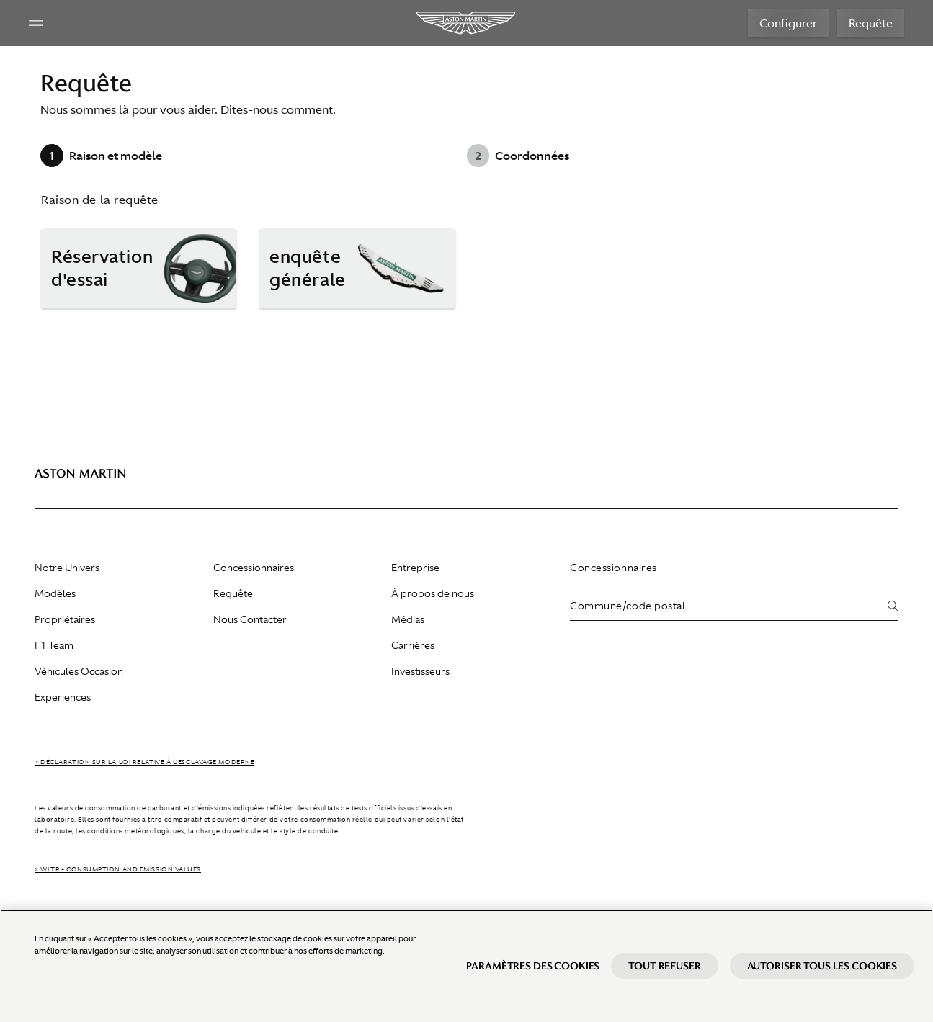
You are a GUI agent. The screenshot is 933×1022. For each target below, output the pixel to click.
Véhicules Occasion (79, 671)
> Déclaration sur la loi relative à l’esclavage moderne (144, 762)
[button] (138, 268)
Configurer (788, 23)
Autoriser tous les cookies (822, 966)
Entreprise (415, 567)
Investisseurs (420, 671)
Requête (871, 23)
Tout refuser (664, 966)
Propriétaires (65, 619)
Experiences (63, 697)
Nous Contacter (250, 619)
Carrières (412, 645)
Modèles (55, 593)
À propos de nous (432, 593)
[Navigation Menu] (36, 23)
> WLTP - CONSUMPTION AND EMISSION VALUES (118, 869)
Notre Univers (67, 567)
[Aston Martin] (466, 23)
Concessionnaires (253, 567)
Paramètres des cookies (532, 966)
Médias (407, 619)
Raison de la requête (100, 199)
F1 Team (54, 645)
